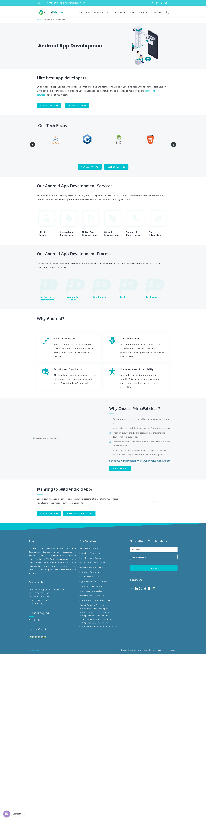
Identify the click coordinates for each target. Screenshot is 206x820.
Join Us (132, 12)
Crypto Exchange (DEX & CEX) (93, 572)
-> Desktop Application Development (96, 609)
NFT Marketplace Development (93, 553)
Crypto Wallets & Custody (91, 581)
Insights (143, 12)
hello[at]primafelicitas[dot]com (49, 580)
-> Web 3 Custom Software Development (98, 617)
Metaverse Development (90, 562)
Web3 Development (88, 539)
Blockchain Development (90, 543)
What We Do (101, 12)
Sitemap (43, 816)
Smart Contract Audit (89, 567)
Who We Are (85, 12)
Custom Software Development (94, 595)
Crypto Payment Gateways (91, 576)
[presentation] (32, 144)
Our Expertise (119, 12)
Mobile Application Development (97, 602)
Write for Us (34, 610)
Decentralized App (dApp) (91, 558)
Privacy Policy (34, 816)
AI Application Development (95, 606)
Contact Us (155, 12)
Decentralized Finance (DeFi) (92, 586)
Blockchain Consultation (90, 548)
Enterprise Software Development (95, 591)
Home (39, 19)
